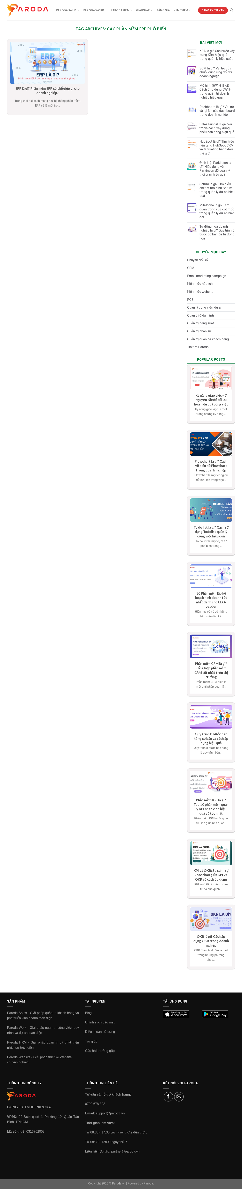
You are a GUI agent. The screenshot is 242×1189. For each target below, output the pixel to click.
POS (190, 300)
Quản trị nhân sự (199, 331)
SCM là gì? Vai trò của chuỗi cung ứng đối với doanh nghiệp (216, 72)
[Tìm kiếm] (231, 10)
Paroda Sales (67, 10)
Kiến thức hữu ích (200, 284)
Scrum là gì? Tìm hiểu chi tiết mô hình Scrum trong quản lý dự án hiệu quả (217, 190)
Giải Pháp (144, 10)
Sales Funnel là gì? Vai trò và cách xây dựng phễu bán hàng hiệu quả (217, 128)
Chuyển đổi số (197, 260)
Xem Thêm (182, 10)
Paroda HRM (121, 10)
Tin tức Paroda (198, 347)
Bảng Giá (163, 10)
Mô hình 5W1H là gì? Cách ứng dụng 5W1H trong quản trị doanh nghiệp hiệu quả (215, 91)
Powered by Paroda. (141, 1183)
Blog (88, 1013)
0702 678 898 (95, 1104)
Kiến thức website (200, 292)
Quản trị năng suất (200, 323)
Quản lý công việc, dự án (205, 307)
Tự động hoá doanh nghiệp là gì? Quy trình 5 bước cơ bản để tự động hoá (217, 232)
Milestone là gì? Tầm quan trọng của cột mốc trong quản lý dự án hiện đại (217, 211)
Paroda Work (95, 10)
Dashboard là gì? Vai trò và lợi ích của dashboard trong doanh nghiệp (217, 111)
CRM (190, 268)
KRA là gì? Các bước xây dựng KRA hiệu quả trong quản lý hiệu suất (217, 55)
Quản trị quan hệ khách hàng (208, 339)
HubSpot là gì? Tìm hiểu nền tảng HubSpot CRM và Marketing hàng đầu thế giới (217, 147)
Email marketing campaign (206, 276)
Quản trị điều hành (200, 315)
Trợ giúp (91, 1041)
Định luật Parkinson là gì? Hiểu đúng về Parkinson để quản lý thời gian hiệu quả (215, 169)
